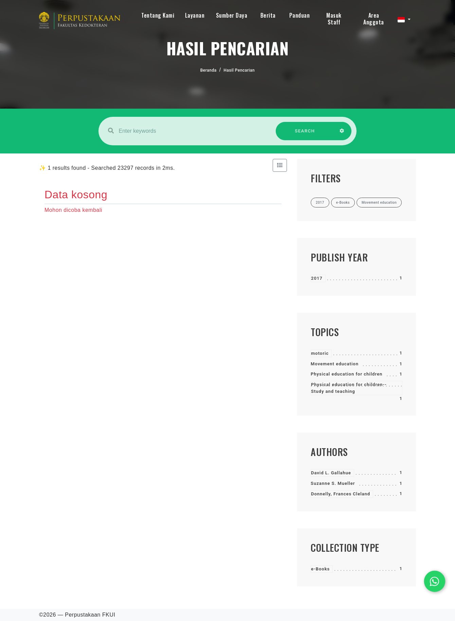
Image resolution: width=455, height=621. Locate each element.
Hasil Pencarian (239, 70)
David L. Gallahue (331, 472)
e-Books (320, 568)
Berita (268, 15)
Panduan (299, 15)
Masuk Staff (334, 18)
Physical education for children (346, 374)
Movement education (335, 363)
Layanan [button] (195, 15)
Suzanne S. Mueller (333, 483)
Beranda (208, 70)
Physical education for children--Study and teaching (349, 388)
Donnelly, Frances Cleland (340, 493)
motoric (320, 353)
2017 (317, 278)
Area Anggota (373, 18)
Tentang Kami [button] (157, 15)
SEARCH (305, 134)
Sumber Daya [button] (232, 15)
